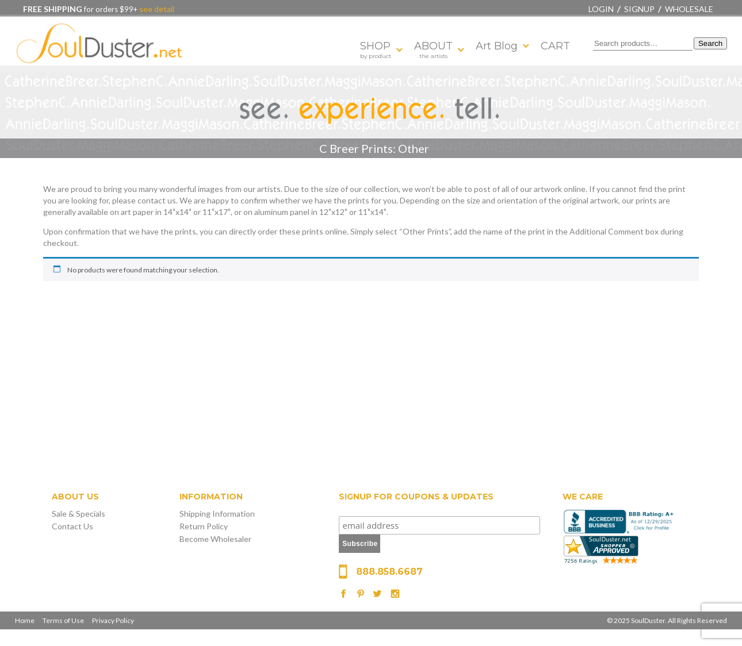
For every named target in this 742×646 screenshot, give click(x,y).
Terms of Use (63, 620)
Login (601, 9)
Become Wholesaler (215, 539)
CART (555, 46)
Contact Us (72, 526)
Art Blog (497, 46)
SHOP (375, 50)
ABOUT (433, 50)
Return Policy (203, 526)
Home (25, 620)
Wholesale (689, 9)
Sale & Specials (78, 513)
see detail (155, 9)
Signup (639, 9)
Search (710, 43)
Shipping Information (217, 513)
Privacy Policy (113, 620)
